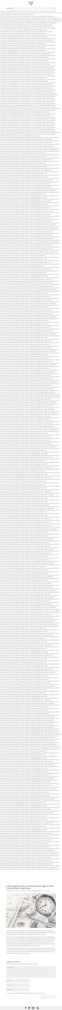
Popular (25, 890)
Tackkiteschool (11, 890)
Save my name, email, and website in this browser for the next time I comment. (26, 993)
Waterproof (40, 890)
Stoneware (34, 890)
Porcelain (29, 890)
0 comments (47, 890)
